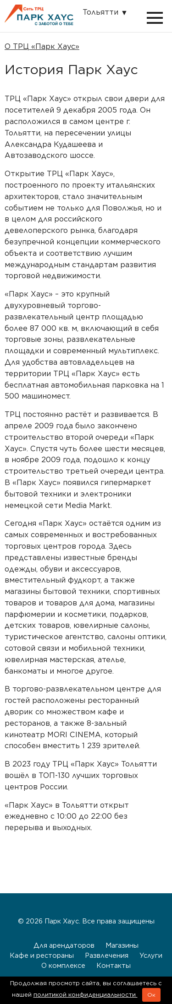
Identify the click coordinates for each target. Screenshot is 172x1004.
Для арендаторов (63, 945)
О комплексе (63, 965)
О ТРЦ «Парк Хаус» (42, 46)
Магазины (122, 945)
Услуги (150, 955)
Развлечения (106, 955)
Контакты (113, 965)
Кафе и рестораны (42, 955)
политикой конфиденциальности (85, 994)
